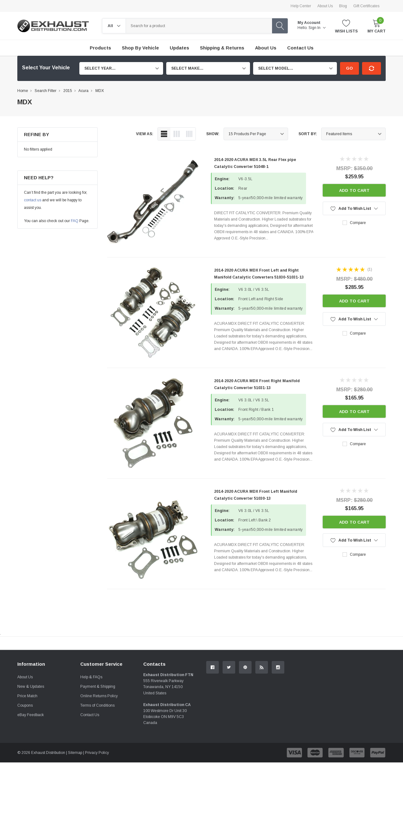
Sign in (317, 28)
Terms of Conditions (97, 776)
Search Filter (45, 91)
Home (22, 91)
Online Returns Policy (99, 766)
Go (349, 68)
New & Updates (30, 757)
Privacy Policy (97, 823)
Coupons (25, 776)
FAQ (74, 221)
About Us (325, 6)
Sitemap (75, 823)
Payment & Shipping (97, 757)
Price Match (27, 766)
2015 (67, 91)
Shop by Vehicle (140, 47)
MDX (99, 91)
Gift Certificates (366, 6)
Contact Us (89, 785)
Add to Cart (354, 190)
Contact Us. (362, 695)
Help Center (301, 6)
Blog (343, 6)
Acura (83, 91)
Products (100, 47)
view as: (144, 134)
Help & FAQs (91, 747)
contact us (32, 200)
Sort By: (307, 134)
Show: (212, 134)
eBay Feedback (30, 785)
